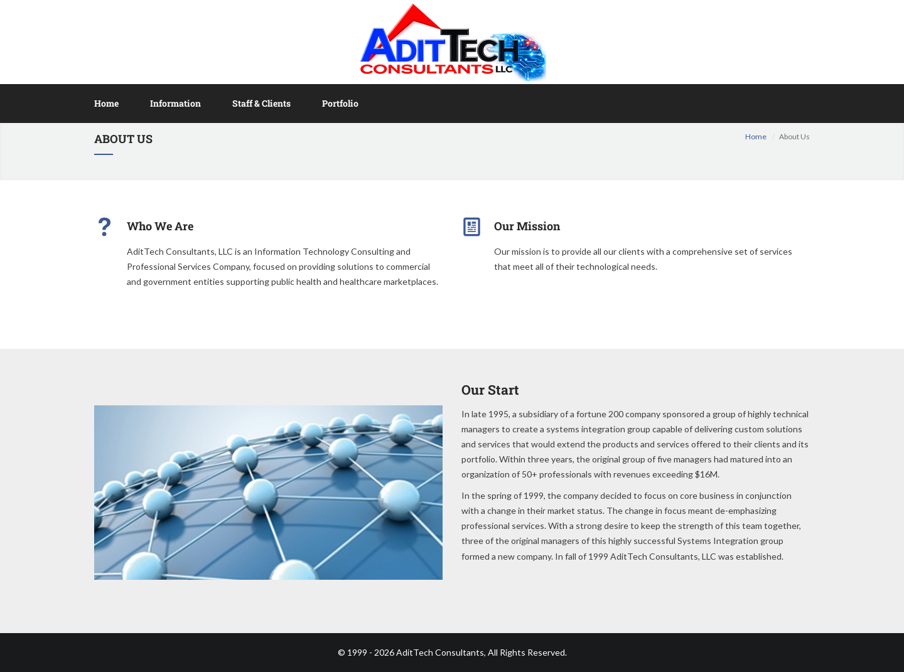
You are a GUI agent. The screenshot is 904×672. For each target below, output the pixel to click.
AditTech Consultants (440, 652)
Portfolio (340, 103)
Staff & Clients (261, 103)
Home (106, 103)
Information (175, 103)
